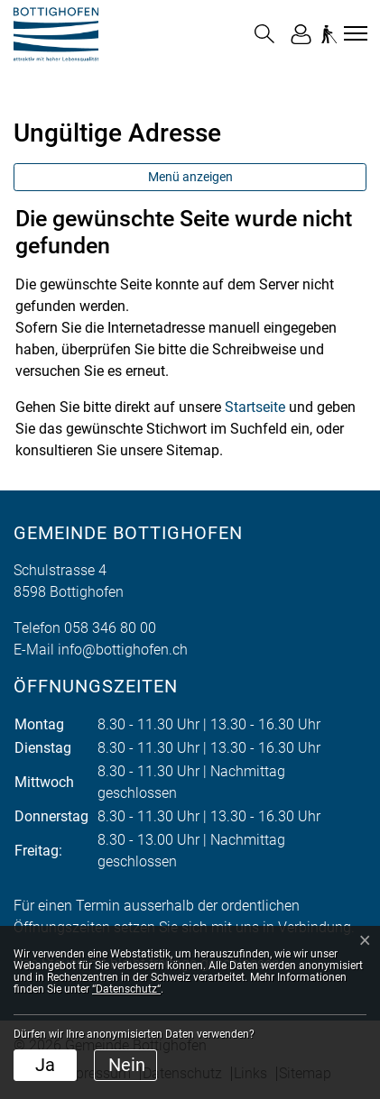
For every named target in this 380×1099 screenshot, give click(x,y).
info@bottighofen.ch (123, 649)
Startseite (255, 407)
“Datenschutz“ (126, 989)
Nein (126, 1065)
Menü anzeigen (190, 176)
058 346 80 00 (110, 628)
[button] (264, 33)
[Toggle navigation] (352, 33)
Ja (45, 1065)
